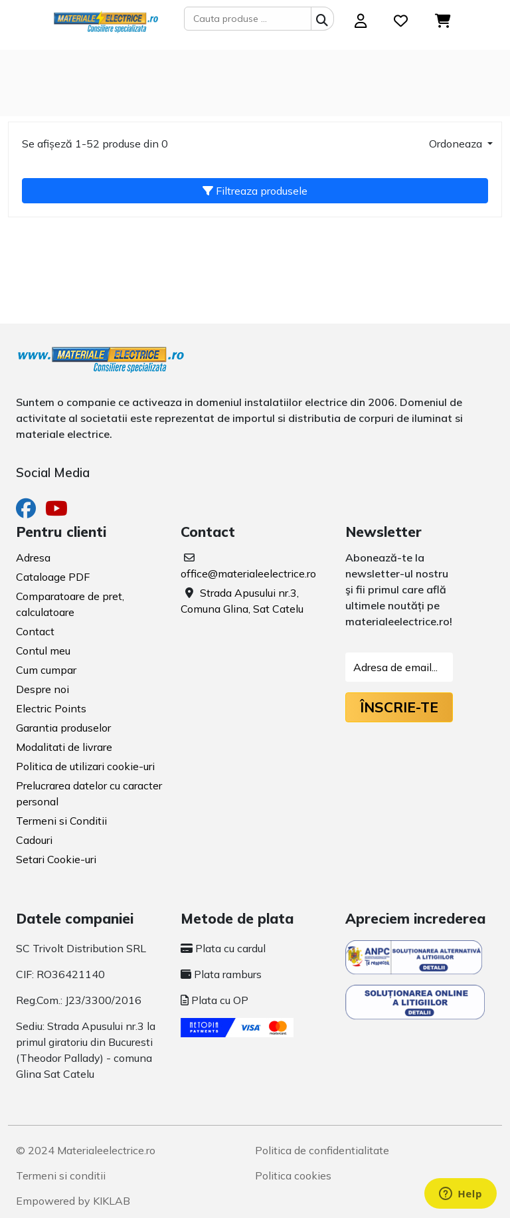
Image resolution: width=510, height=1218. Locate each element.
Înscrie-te (399, 707)
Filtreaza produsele (255, 190)
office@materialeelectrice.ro (248, 573)
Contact (35, 631)
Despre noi (42, 689)
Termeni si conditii (61, 1175)
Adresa (33, 557)
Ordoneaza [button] (457, 143)
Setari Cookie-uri (56, 859)
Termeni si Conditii (61, 820)
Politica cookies (293, 1175)
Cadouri (34, 840)
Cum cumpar (46, 669)
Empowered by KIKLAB (73, 1200)
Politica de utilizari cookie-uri (85, 766)
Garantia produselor (63, 727)
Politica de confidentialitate (322, 1150)
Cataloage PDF (53, 576)
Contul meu (43, 650)
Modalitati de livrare (64, 747)
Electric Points (51, 708)
